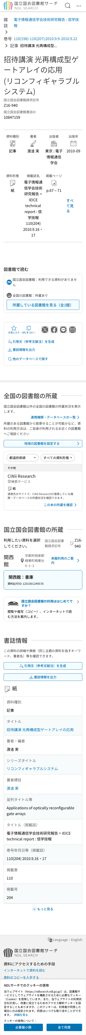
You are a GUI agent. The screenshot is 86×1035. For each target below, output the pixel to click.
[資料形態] (58, 457)
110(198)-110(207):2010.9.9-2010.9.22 (45, 38)
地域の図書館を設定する (52, 443)
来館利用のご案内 (66, 560)
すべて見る (70, 206)
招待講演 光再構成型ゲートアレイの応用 (40, 729)
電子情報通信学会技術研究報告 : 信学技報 (46, 22)
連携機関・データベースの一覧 (56, 417)
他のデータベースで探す (28, 358)
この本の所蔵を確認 (61, 505)
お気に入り (14, 329)
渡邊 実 (13, 788)
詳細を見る (21, 1015)
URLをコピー (29, 329)
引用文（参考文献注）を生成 (31, 341)
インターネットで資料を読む (24, 970)
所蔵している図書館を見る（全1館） (43, 305)
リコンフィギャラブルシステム (32, 768)
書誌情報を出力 (21, 349)
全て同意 (64, 1027)
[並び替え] (23, 457)
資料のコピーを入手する (21, 977)
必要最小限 (23, 1027)
